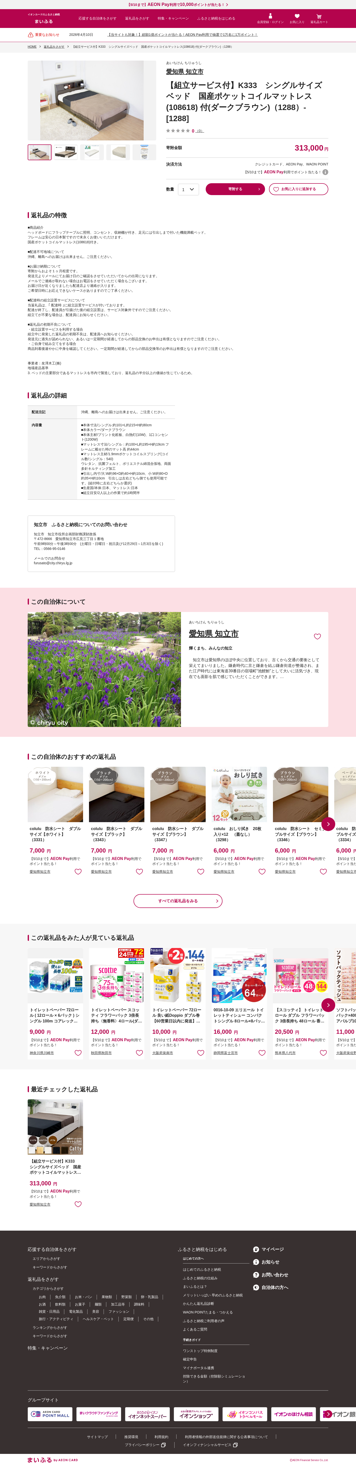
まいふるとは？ (195, 1286)
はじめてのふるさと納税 (202, 1269)
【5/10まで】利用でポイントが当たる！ (175, 5)
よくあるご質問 (195, 1329)
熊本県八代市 (285, 1053)
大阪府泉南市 (162, 1053)
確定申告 (190, 1359)
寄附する (235, 189)
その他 (148, 1319)
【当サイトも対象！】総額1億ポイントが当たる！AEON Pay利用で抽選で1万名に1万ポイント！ (182, 35)
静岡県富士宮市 (226, 1053)
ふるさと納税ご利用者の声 (203, 1321)
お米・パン (83, 1297)
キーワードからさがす (50, 1267)
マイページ (268, 1249)
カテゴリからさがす (48, 1288)
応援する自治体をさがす (98, 18)
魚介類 (60, 1297)
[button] (328, 824)
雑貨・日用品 (49, 1311)
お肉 (42, 1297)
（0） (199, 131)
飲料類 (60, 1304)
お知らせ (266, 1262)
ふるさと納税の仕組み (200, 1278)
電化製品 (76, 1311)
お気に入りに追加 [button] (78, 871)
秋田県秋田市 (101, 1053)
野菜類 (126, 1297)
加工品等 (118, 1304)
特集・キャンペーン (173, 18)
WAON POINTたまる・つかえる (208, 1312)
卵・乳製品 (149, 1297)
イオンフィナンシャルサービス (207, 1445)
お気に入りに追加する (294, 189)
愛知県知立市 (40, 872)
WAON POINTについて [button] (325, 172)
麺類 (98, 1304)
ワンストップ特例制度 (200, 1351)
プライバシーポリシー (142, 1445)
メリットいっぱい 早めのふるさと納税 (213, 1295)
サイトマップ (97, 1437)
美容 (95, 1311)
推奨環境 (131, 1437)
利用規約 (161, 1437)
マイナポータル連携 (198, 1368)
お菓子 (80, 1304)
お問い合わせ (270, 1274)
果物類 (107, 1297)
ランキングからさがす (50, 1328)
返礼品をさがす (137, 18)
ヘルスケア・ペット (98, 1319)
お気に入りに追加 (317, 636)
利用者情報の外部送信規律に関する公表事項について (226, 1437)
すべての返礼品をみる (178, 901)
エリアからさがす (46, 1259)
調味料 (139, 1304)
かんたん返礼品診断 (198, 1304)
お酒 (42, 1304)
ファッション (119, 1311)
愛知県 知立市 (184, 71)
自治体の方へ (270, 1287)
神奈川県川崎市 (42, 1053)
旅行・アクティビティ (56, 1319)
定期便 (128, 1319)
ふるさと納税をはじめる (216, 18)
